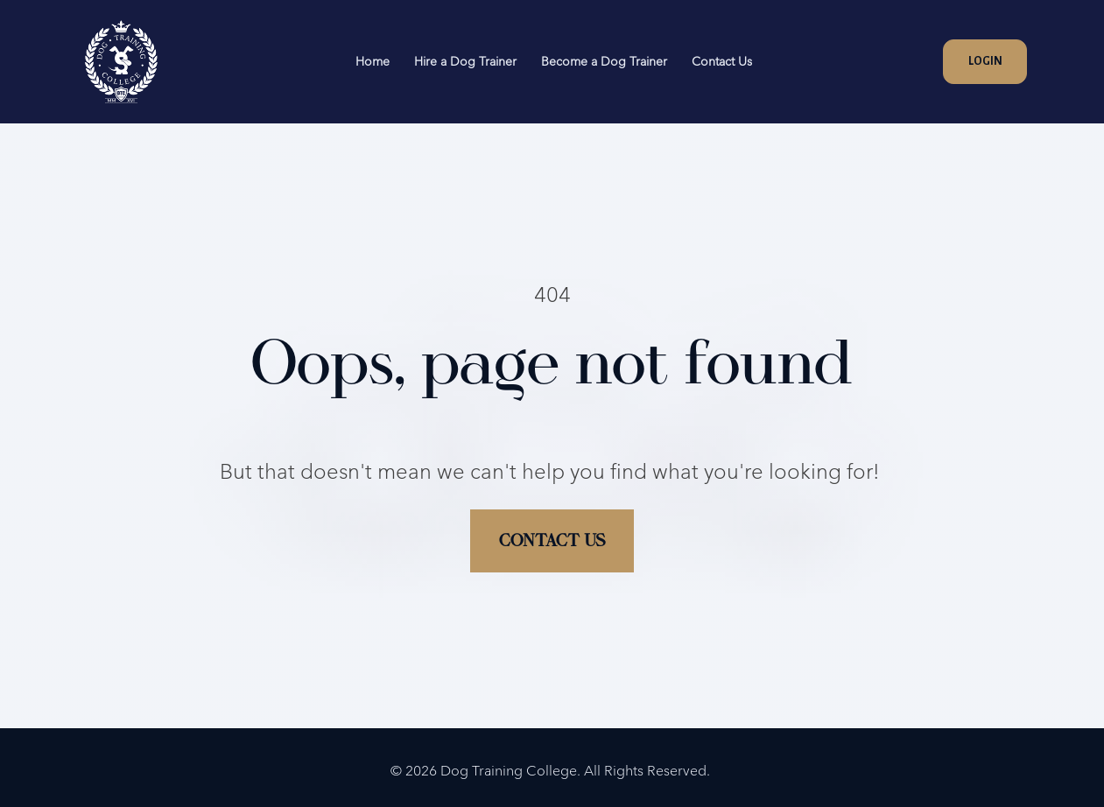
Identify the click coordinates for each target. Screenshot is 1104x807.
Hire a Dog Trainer (465, 61)
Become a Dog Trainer (604, 61)
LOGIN (985, 61)
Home (372, 61)
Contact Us (722, 61)
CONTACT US (552, 512)
